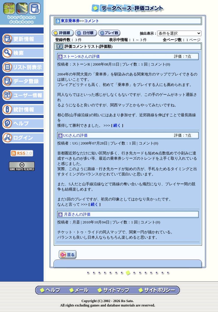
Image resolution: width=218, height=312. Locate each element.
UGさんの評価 (75, 135)
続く (117, 125)
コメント (91, 21)
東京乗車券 (70, 21)
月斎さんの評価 (77, 214)
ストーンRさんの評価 (81, 56)
